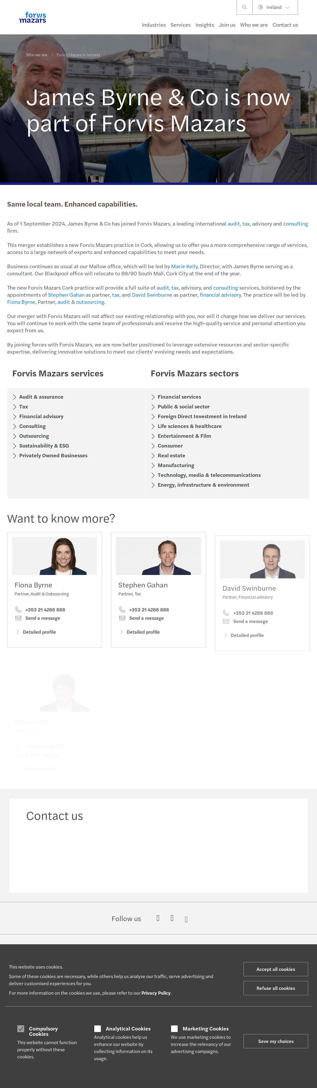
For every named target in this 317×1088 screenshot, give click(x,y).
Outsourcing (33, 435)
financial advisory (219, 294)
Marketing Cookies (206, 1028)
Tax (23, 406)
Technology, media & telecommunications (208, 474)
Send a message (37, 619)
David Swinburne (151, 294)
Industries (154, 24)
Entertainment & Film (184, 435)
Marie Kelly (184, 266)
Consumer (169, 445)
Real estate (171, 455)
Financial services (178, 396)
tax (245, 223)
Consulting (32, 425)
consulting (295, 223)
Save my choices (276, 1041)
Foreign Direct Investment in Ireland (201, 416)
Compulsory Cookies (43, 1031)
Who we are (254, 24)
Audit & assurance (41, 396)
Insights (204, 24)
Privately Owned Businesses (53, 455)
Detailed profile (35, 633)
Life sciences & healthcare (189, 425)
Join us (227, 24)
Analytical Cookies (128, 1028)
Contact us (285, 24)
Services (181, 24)
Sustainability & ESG (44, 445)
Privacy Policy (156, 992)
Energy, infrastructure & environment (203, 484)
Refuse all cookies (276, 988)
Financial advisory (41, 416)
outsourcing (89, 301)
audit (233, 223)
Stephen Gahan (65, 294)
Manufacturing (175, 465)
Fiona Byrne (21, 301)
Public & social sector (183, 406)
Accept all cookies (276, 969)
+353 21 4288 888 (40, 611)
